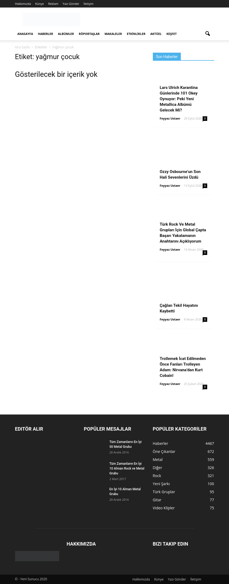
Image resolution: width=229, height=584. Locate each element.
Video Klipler (164, 507)
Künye (39, 4)
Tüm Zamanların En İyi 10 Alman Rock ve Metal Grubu (127, 468)
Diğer (157, 467)
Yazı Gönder (71, 4)
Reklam (53, 4)
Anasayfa (25, 34)
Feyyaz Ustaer (170, 118)
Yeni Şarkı (161, 483)
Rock (157, 475)
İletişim (89, 4)
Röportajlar (89, 34)
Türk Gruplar (164, 491)
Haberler (45, 34)
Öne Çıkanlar (164, 451)
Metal (158, 459)
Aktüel (155, 34)
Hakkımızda (23, 4)
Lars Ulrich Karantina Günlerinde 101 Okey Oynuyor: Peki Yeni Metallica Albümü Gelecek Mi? (179, 99)
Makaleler (113, 34)
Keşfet (171, 34)
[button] (207, 33)
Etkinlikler (136, 34)
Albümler (66, 34)
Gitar (157, 499)
